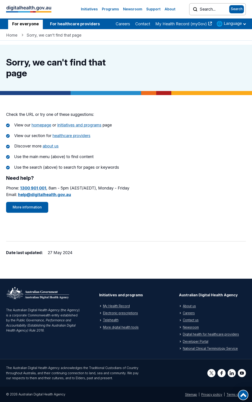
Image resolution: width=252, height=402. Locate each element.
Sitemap (191, 394)
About (170, 9)
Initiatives (89, 9)
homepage (41, 125)
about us (51, 146)
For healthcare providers (75, 23)
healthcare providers (71, 135)
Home (11, 35)
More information (27, 207)
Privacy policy (211, 394)
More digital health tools (121, 327)
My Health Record (116, 306)
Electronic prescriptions (120, 313)
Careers (123, 23)
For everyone (25, 23)
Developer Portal (195, 341)
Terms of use (236, 394)
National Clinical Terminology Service (210, 348)
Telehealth (111, 320)
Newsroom (132, 9)
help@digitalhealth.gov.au (44, 194)
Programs (110, 9)
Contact (142, 23)
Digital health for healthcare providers (211, 334)
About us (189, 306)
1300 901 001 (33, 188)
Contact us (191, 320)
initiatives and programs (79, 125)
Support (153, 9)
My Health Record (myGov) (181, 23)
